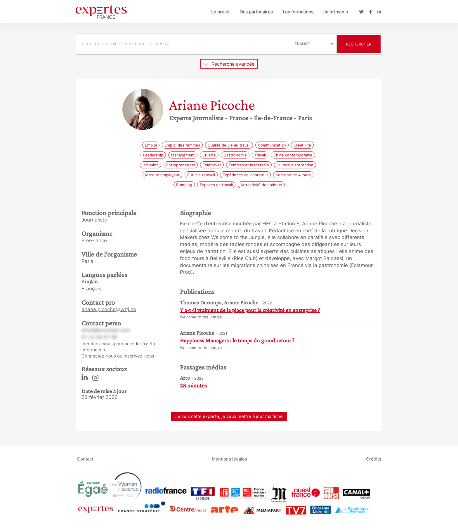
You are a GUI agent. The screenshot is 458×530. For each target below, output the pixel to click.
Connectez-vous (98, 356)
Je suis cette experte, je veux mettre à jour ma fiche (229, 416)
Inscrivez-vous (139, 356)
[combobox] (181, 44)
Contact (85, 458)
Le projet (220, 12)
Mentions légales (229, 458)
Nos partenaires (256, 12)
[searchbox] (181, 44)
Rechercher (358, 44)
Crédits (373, 458)
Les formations (298, 12)
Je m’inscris (335, 12)
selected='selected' (311, 43)
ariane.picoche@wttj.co (108, 309)
